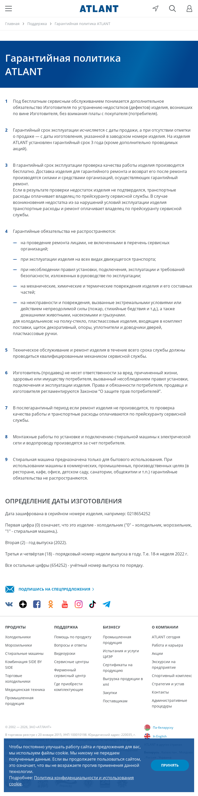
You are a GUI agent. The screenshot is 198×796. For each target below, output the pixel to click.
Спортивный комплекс (172, 675)
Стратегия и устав (168, 683)
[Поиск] (172, 8)
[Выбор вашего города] (155, 8)
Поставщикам (115, 700)
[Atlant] (99, 8)
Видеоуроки (64, 653)
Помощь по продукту (72, 636)
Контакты (160, 692)
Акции (157, 653)
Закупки (110, 692)
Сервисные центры (71, 661)
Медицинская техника (25, 689)
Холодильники (18, 636)
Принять (170, 765)
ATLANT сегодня (166, 636)
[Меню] (8, 8)
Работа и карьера (167, 645)
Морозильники (18, 645)
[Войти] (189, 8)
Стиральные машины (24, 653)
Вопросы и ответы (70, 645)
